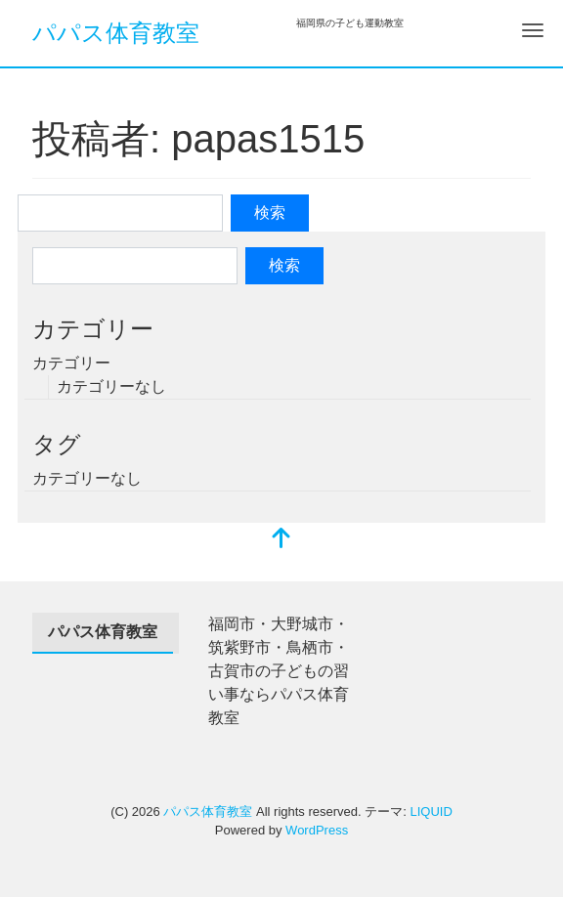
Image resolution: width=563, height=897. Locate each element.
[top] (281, 540)
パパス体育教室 (115, 33)
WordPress (316, 830)
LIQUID (431, 811)
